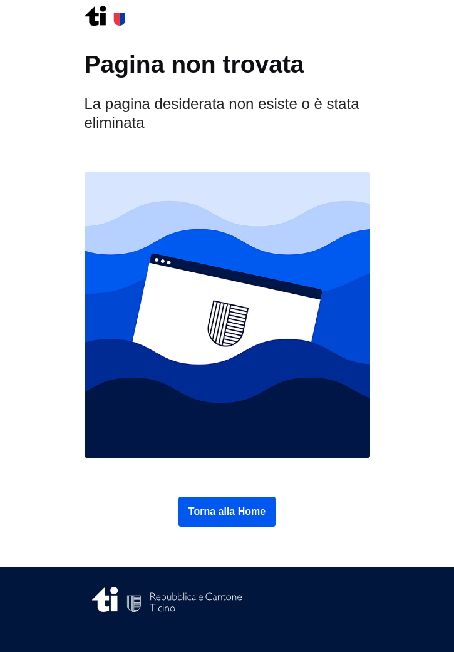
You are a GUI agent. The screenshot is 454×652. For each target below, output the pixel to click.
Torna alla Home (227, 511)
